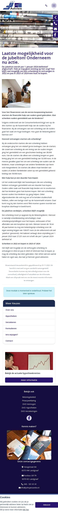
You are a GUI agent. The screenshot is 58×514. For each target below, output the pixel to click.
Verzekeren (11, 322)
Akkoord (46, 505)
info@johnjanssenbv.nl (29, 487)
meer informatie (29, 380)
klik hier (26, 510)
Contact (9, 341)
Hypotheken (11, 316)
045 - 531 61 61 (29, 484)
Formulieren (11, 328)
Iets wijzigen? (12, 334)
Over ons (10, 310)
